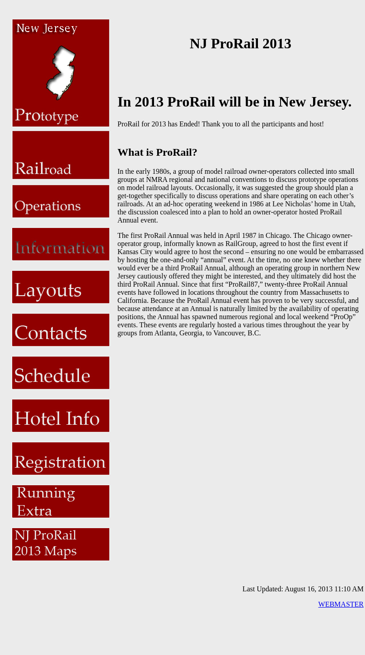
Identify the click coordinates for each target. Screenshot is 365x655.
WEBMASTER (341, 604)
